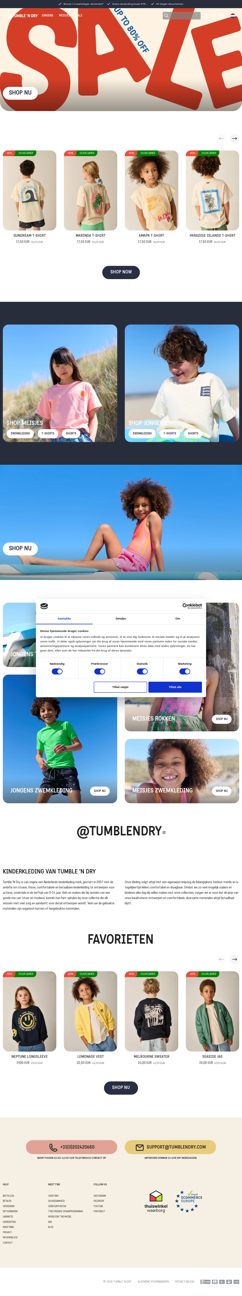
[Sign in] (206, 15)
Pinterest (99, 1211)
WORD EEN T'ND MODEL (60, 1217)
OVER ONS (53, 1196)
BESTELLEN (8, 1196)
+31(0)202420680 (72, 1147)
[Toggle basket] (221, 15)
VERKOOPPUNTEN (57, 1206)
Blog (50, 1227)
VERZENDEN (9, 1206)
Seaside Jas (212, 1060)
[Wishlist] (213, 15)
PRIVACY (7, 1232)
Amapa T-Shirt (151, 239)
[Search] (182, 15)
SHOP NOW (121, 272)
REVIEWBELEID (10, 1237)
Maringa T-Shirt (90, 239)
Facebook (99, 1201)
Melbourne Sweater (151, 1060)
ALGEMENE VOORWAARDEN (153, 1281)
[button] (234, 138)
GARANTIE (8, 1217)
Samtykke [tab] (64, 618)
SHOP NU (20, 93)
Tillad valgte (120, 687)
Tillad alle (175, 687)
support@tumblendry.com (170, 1147)
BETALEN (7, 1201)
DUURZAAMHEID (56, 1201)
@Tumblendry (119, 832)
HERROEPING (9, 1222)
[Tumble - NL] (23, 16)
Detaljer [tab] (121, 618)
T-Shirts (48, 433)
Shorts (71, 433)
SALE (79, 15)
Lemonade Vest (90, 1060)
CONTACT (8, 1243)
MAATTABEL (8, 1227)
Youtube (98, 1206)
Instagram (100, 1196)
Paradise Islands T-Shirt (212, 239)
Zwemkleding (20, 433)
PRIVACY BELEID (184, 1281)
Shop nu (20, 549)
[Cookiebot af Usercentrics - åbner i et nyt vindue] (185, 606)
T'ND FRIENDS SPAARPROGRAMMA (65, 1211)
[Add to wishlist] (52, 155)
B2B (50, 1222)
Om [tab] (177, 618)
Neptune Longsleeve (29, 1060)
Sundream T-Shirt (29, 239)
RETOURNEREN (10, 1211)
